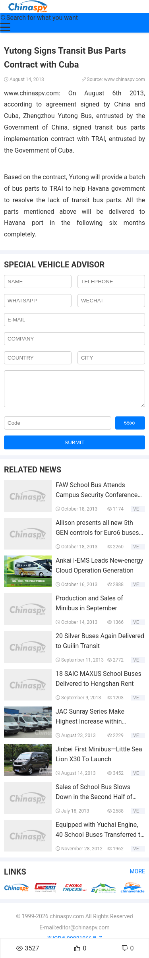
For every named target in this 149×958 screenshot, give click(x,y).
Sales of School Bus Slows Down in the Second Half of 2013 (94, 803)
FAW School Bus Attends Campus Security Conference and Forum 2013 (96, 501)
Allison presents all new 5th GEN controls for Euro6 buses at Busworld (97, 539)
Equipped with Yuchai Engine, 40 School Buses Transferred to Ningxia (100, 841)
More (137, 877)
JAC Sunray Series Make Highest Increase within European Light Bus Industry (95, 727)
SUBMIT (74, 448)
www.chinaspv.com (31, 93)
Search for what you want (39, 17)
